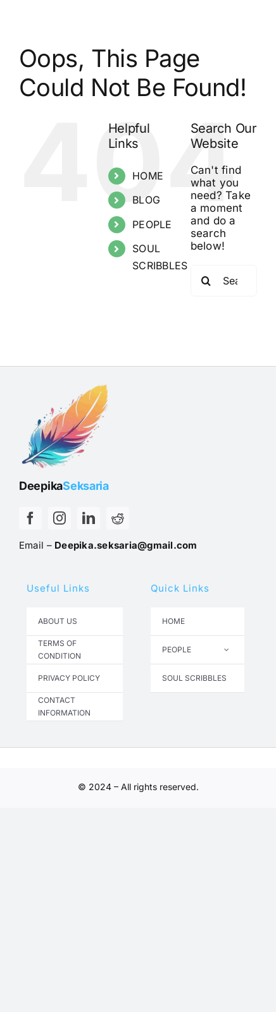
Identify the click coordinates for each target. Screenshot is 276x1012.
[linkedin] (88, 518)
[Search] (206, 280)
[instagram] (59, 518)
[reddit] (117, 518)
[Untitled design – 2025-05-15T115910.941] (66, 383)
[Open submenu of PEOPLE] (226, 650)
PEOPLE (152, 224)
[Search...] (224, 280)
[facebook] (30, 518)
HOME (147, 175)
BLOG (146, 199)
